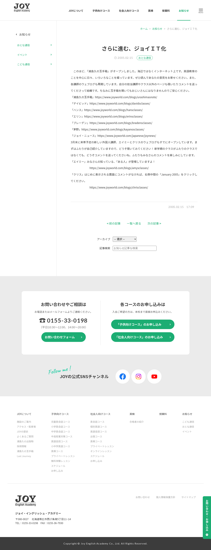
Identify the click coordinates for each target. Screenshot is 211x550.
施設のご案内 (24, 421)
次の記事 (154, 223)
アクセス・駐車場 (26, 426)
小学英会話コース (60, 426)
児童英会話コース (60, 421)
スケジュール (58, 465)
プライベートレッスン (63, 456)
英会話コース (97, 421)
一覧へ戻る (134, 223)
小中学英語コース (60, 446)
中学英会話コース (60, 431)
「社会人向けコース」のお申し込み (139, 337)
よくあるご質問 (25, 436)
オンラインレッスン (101, 451)
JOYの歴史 (22, 431)
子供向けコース (101, 10)
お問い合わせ (142, 497)
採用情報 (21, 446)
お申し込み (57, 470)
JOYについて (76, 10)
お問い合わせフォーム (60, 337)
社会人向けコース (129, 10)
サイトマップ (188, 497)
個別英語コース (98, 426)
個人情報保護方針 (165, 497)
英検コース (57, 451)
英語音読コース (59, 441)
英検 (150, 10)
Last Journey (24, 456)
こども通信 (23, 64)
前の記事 (114, 223)
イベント (22, 55)
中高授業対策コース (61, 436)
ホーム (144, 29)
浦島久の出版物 (25, 441)
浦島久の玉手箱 (25, 451)
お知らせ (184, 10)
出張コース (96, 436)
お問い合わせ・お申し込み (207, 515)
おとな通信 (144, 58)
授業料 (166, 10)
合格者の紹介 (136, 421)
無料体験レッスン (60, 461)
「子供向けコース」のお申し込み (138, 324)
